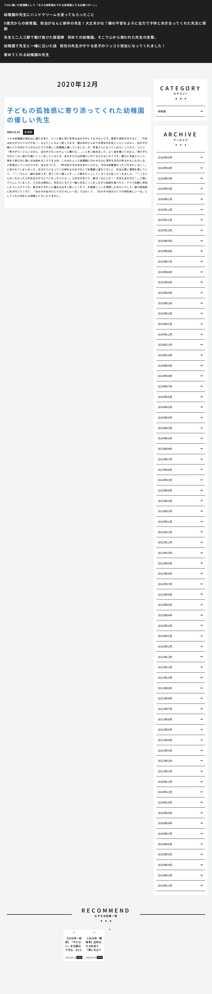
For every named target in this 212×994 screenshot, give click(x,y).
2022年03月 (165, 626)
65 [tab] (120, 953)
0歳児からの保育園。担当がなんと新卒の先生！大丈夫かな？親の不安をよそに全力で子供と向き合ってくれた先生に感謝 (105, 25)
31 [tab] (109, 941)
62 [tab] (112, 953)
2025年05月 (165, 282)
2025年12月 (165, 210)
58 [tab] (141, 947)
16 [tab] (109, 935)
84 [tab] (137, 959)
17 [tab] (112, 935)
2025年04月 (165, 293)
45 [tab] (146, 941)
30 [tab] (146, 935)
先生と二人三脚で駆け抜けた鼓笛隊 (34, 37)
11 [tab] (135, 929)
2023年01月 (165, 522)
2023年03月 (165, 501)
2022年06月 (165, 594)
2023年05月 (165, 480)
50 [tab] (120, 947)
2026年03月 (165, 178)
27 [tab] (138, 935)
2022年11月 (165, 542)
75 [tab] (146, 953)
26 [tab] (135, 935)
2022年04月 (165, 615)
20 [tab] (120, 935)
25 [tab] (133, 935)
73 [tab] (141, 953)
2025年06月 (165, 272)
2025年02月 (165, 313)
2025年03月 (165, 303)
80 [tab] (126, 959)
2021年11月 (165, 667)
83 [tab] (134, 959)
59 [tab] (143, 947)
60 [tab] (146, 947)
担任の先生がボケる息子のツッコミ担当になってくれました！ (112, 45)
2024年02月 (165, 438)
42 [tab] (138, 941)
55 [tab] (133, 947)
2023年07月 (165, 459)
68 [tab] (128, 953)
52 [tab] (125, 947)
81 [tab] (129, 959)
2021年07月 (165, 709)
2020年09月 (165, 813)
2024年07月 (165, 386)
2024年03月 (165, 428)
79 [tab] (124, 959)
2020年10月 (165, 802)
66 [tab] (122, 953)
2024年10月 (165, 355)
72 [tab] (138, 953)
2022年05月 (165, 605)
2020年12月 (165, 782)
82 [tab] (131, 959)
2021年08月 (165, 698)
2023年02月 (165, 511)
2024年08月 (165, 376)
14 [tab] (143, 929)
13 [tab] (141, 929)
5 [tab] (120, 929)
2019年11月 (165, 885)
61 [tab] (109, 953)
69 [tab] (130, 953)
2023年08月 (165, 449)
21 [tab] (122, 935)
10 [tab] (133, 929)
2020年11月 (165, 792)
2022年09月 (165, 563)
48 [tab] (115, 947)
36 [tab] (122, 941)
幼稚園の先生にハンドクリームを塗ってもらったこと (49, 14)
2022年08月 (165, 573)
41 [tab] (135, 941)
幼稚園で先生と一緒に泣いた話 (30, 45)
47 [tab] (112, 947)
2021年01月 (165, 771)
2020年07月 (165, 834)
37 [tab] (125, 941)
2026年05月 (165, 157)
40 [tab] (133, 941)
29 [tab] (143, 935)
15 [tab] (146, 929)
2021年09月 (165, 688)
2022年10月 (165, 553)
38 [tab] (128, 941)
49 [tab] (117, 947)
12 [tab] (138, 929)
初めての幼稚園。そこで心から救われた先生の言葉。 (113, 37)
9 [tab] (130, 929)
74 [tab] (143, 953)
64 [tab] (117, 953)
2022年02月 (165, 636)
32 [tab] (112, 941)
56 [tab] (135, 947)
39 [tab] (130, 941)
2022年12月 (165, 532)
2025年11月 (165, 220)
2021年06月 (165, 719)
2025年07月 (165, 261)
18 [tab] (115, 935)
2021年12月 (165, 657)
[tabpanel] (73, 945)
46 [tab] (109, 947)
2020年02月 (165, 875)
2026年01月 (165, 199)
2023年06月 (165, 470)
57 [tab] (138, 947)
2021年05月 (165, 729)
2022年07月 (165, 584)
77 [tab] (119, 959)
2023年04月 (165, 490)
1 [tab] (109, 929)
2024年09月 (165, 366)
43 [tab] (141, 941)
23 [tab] (128, 935)
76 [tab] (116, 959)
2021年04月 (165, 740)
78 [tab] (121, 959)
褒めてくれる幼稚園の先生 (26, 54)
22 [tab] (125, 935)
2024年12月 (165, 334)
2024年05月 (165, 407)
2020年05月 (165, 854)
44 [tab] (143, 941)
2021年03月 (165, 750)
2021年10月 (165, 678)
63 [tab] (115, 953)
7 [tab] (125, 929)
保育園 (162, 111)
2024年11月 (165, 345)
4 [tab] (117, 929)
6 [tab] (122, 929)
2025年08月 (165, 251)
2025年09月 (165, 241)
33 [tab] (115, 941)
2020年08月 (165, 823)
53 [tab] (128, 947)
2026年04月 (165, 168)
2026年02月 (165, 189)
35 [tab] (120, 941)
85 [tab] (140, 959)
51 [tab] (122, 947)
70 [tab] (133, 953)
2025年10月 (165, 230)
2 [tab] (112, 929)
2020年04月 (165, 865)
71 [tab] (135, 953)
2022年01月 (165, 646)
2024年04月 (165, 417)
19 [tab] (117, 935)
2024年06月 (165, 397)
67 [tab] (125, 953)
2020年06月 (165, 844)
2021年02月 (165, 761)
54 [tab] (130, 947)
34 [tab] (117, 941)
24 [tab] (130, 935)
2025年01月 (165, 324)
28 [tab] (141, 935)
